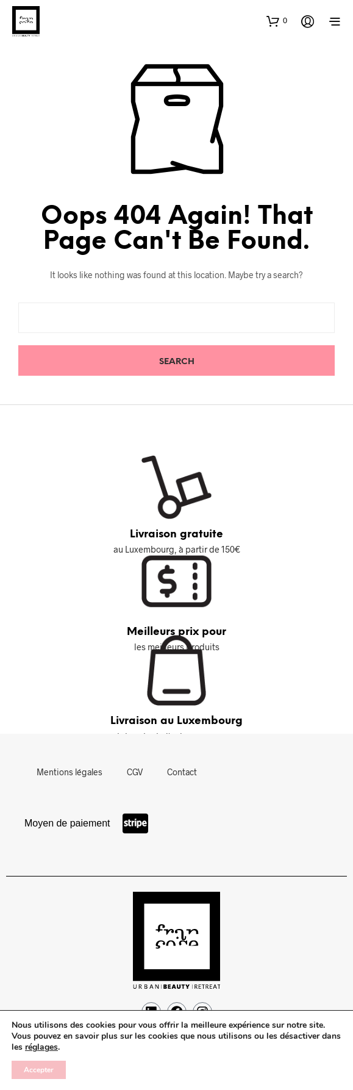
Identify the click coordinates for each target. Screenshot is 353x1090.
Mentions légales (69, 772)
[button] (276, 21)
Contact (182, 772)
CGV (135, 772)
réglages (41, 1047)
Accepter (39, 1070)
